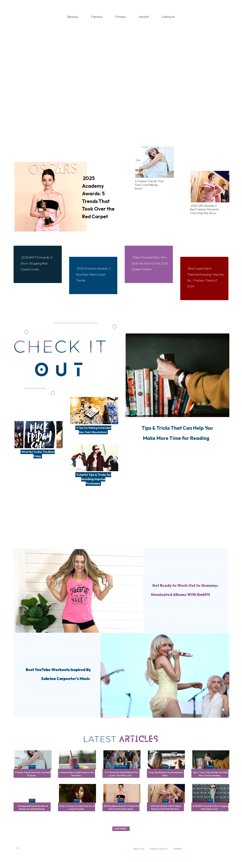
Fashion (32, 771)
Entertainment (121, 771)
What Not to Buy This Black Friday (38, 454)
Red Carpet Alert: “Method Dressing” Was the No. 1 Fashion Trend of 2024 (204, 277)
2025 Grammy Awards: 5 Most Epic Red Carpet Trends (92, 274)
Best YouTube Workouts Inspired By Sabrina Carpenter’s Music (58, 677)
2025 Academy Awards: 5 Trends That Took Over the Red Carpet (99, 196)
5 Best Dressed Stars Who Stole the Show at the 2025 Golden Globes (149, 266)
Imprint (178, 856)
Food (76, 771)
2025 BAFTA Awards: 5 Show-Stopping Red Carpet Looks (37, 263)
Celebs (121, 804)
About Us (138, 856)
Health (32, 804)
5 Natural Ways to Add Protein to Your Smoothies (77, 778)
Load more (121, 836)
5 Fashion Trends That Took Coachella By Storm (149, 184)
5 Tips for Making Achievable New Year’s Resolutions (93, 432)
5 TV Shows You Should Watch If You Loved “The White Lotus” (121, 778)
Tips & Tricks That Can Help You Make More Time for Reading (176, 441)
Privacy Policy (159, 856)
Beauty (76, 804)
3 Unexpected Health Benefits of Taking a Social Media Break (32, 812)
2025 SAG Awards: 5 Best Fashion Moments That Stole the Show (205, 209)
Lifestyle (210, 771)
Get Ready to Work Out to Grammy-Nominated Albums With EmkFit (180, 593)
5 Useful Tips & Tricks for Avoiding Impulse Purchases (93, 483)
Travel (165, 771)
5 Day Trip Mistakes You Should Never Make (166, 778)
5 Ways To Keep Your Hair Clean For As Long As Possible (77, 812)
